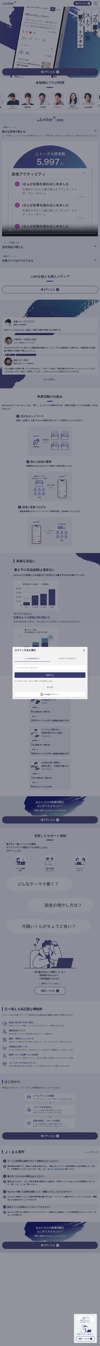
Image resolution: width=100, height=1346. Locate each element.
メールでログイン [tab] (32, 658)
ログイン (50, 675)
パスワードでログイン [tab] (68, 658)
